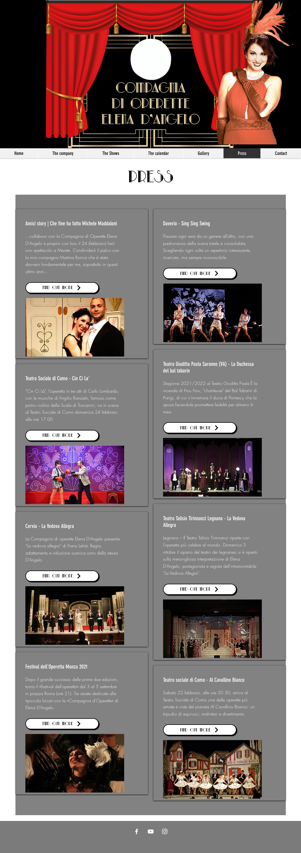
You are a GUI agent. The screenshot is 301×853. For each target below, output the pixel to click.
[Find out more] (62, 287)
